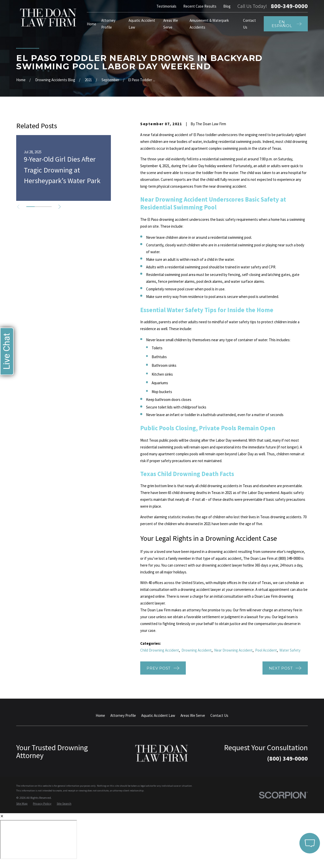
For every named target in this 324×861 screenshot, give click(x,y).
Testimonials (166, 6)
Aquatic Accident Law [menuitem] (142, 24)
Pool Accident (266, 650)
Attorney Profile (123, 715)
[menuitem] (22, 804)
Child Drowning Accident (159, 650)
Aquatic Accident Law (158, 715)
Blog (227, 6)
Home (100, 715)
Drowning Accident (196, 650)
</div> (38, 839)
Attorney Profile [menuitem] (108, 24)
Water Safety (289, 650)
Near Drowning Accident (233, 650)
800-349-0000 (289, 6)
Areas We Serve (192, 715)
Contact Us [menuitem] (249, 24)
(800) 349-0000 (287, 758)
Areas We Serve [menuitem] (170, 24)
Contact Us (219, 715)
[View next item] (59, 207)
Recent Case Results (199, 6)
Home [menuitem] (91, 23)
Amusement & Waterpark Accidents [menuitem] (209, 24)
